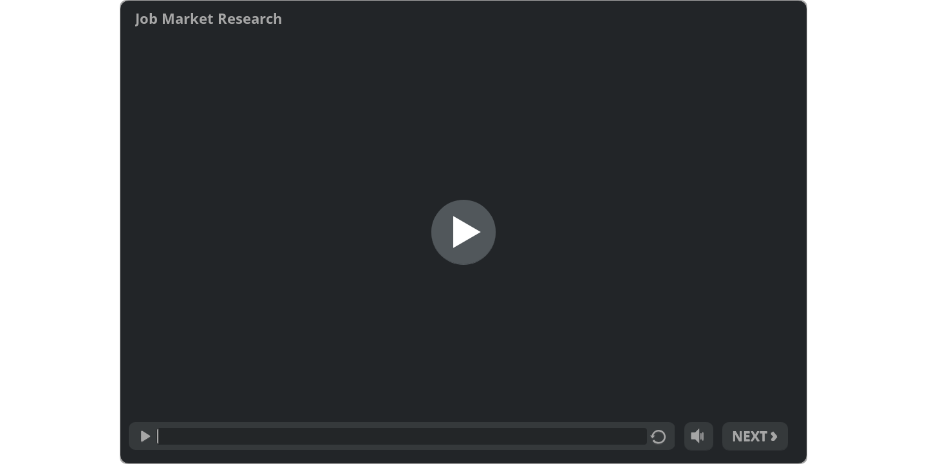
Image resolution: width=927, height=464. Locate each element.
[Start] (463, 232)
